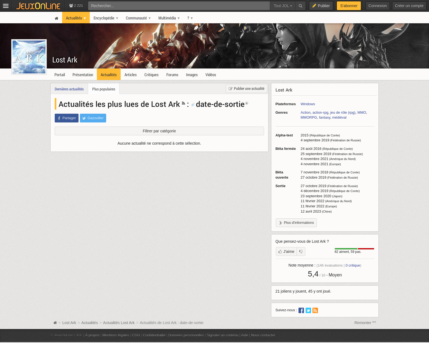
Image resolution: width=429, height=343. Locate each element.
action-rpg (320, 112)
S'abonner (348, 6)
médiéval (339, 117)
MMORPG (309, 117)
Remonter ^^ (365, 323)
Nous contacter (263, 335)
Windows (308, 104)
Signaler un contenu (222, 335)
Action (306, 112)
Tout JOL (283, 6)
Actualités (89, 323)
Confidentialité (154, 335)
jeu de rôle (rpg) (342, 112)
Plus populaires (103, 89)
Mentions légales (115, 335)
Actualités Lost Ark (119, 323)
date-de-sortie (218, 104)
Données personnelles (186, 335)
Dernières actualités (69, 89)
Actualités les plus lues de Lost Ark (119, 104)
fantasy (324, 117)
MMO (361, 112)
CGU (136, 335)
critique (353, 265)
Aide (244, 335)
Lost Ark (64, 60)
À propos (92, 335)
